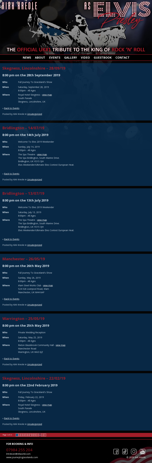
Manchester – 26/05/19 (23, 258)
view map (47, 94)
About (40, 57)
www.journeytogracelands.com (22, 457)
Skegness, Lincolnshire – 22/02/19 (33, 378)
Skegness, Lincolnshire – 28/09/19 (33, 68)
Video (85, 57)
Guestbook (103, 57)
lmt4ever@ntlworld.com (18, 453)
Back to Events (11, 108)
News (27, 57)
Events (54, 57)
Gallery (70, 57)
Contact (122, 57)
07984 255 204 (19, 449)
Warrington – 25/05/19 (23, 318)
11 (42, 435)
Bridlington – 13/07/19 (23, 193)
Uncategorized (34, 113)
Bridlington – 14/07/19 (23, 127)
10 (38, 435)
